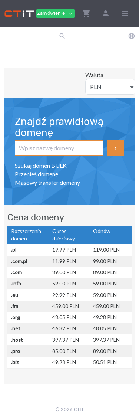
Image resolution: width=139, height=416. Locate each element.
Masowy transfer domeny (47, 182)
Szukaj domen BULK (41, 165)
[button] (86, 13)
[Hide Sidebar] (125, 13)
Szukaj (115, 148)
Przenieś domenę (36, 173)
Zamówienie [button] (55, 13)
